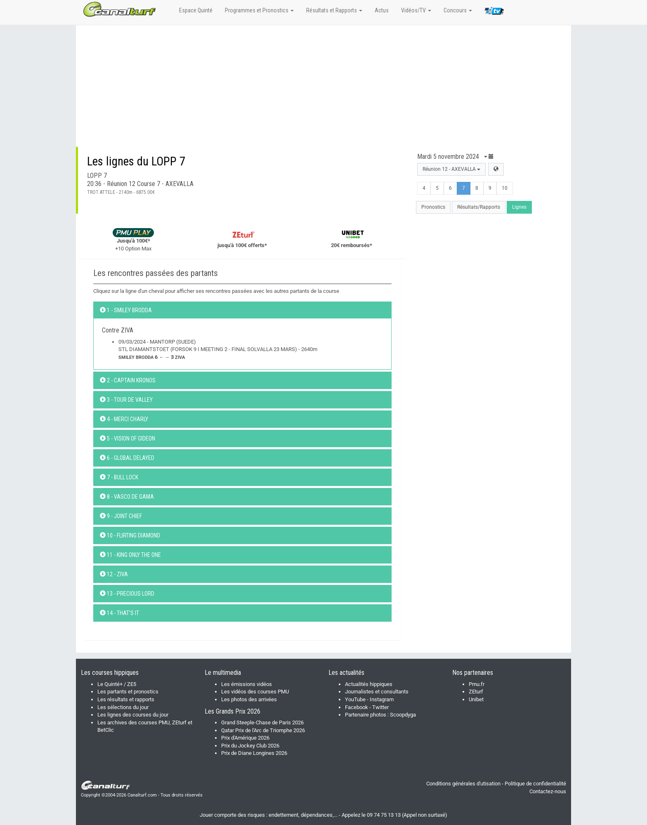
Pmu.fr (476, 684)
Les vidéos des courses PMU (255, 691)
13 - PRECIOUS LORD (127, 593)
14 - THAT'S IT (119, 613)
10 (505, 188)
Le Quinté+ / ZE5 (116, 684)
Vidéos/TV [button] (416, 10)
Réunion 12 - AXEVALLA (451, 169)
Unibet (476, 699)
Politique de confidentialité (535, 783)
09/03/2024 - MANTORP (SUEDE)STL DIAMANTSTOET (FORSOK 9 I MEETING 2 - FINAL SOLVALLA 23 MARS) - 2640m (217, 349)
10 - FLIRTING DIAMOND (130, 535)
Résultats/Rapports (478, 207)
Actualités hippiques (368, 684)
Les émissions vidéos (246, 684)
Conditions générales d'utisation (463, 783)
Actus (382, 10)
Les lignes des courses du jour (132, 715)
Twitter (380, 707)
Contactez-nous (547, 791)
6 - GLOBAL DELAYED (127, 458)
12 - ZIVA (114, 574)
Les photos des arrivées (249, 699)
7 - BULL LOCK (119, 477)
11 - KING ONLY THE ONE (130, 555)
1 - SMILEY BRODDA (126, 310)
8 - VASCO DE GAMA (127, 496)
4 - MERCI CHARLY (124, 419)
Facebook (356, 707)
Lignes (519, 207)
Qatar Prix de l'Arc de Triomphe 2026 (263, 730)
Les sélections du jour (123, 707)
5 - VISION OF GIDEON (127, 438)
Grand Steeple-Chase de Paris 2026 (262, 722)
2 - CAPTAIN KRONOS (128, 380)
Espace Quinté (196, 10)
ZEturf (476, 691)
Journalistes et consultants (377, 691)
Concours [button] (458, 10)
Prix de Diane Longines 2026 (254, 753)
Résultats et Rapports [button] (334, 10)
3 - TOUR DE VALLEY (126, 399)
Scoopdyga (403, 715)
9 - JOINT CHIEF (121, 516)
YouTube (355, 699)
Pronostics (433, 207)
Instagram (382, 699)
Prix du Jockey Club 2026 (250, 745)
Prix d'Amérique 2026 (245, 738)
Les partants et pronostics (127, 691)
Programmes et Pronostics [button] (259, 10)
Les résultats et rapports (125, 699)
